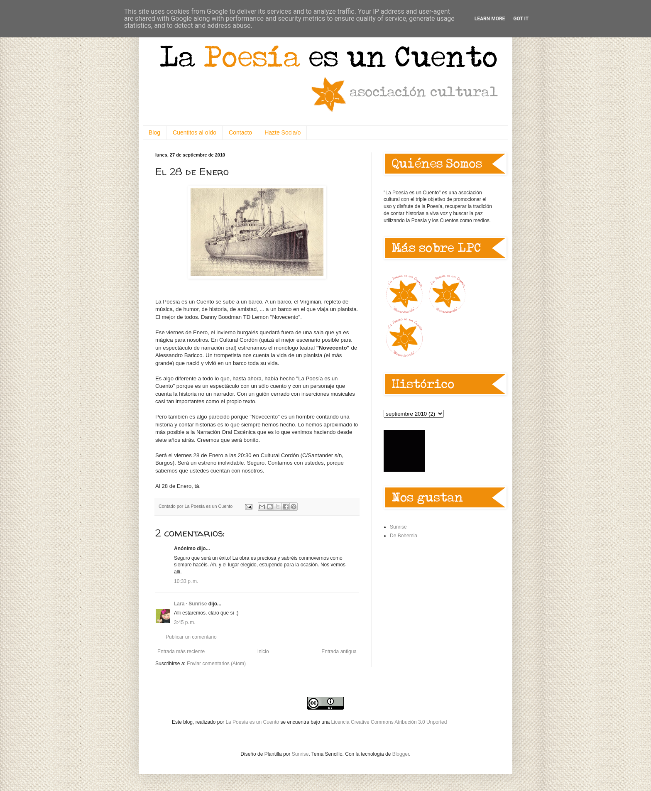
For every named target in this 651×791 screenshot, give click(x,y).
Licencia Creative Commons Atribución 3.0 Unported (389, 722)
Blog (154, 132)
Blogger (400, 754)
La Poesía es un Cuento (252, 722)
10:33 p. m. (186, 581)
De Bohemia (403, 536)
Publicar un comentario (191, 637)
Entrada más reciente (181, 651)
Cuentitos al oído (194, 132)
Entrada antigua (339, 651)
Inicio (263, 651)
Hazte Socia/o (282, 132)
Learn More (490, 19)
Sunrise (398, 527)
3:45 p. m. (185, 622)
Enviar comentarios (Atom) (216, 663)
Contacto (240, 132)
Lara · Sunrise (190, 604)
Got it (521, 19)
